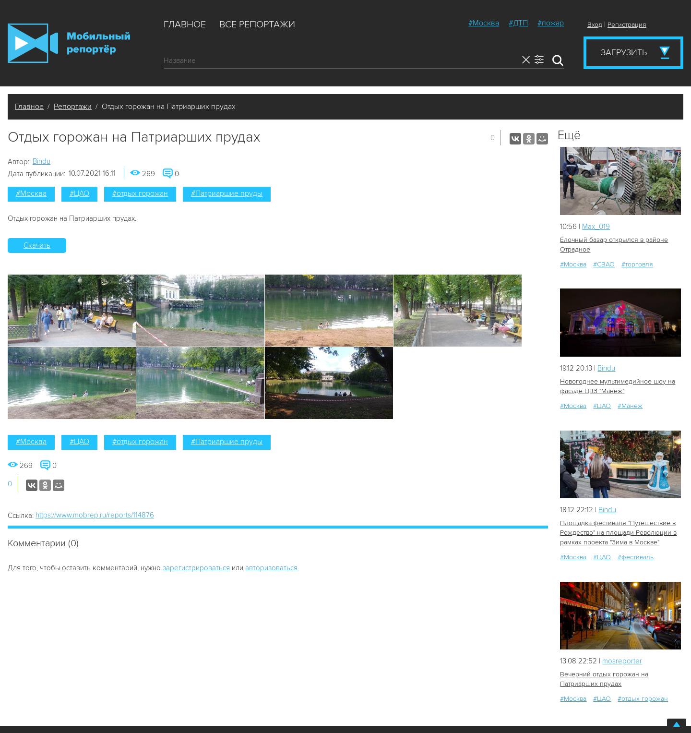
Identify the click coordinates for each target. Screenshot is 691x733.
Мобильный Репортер (69, 43)
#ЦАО (79, 193)
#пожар (550, 23)
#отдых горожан (140, 193)
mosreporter (622, 661)
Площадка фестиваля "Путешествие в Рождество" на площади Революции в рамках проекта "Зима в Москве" (618, 532)
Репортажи (73, 106)
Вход (594, 25)
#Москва (483, 23)
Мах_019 (596, 226)
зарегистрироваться (196, 568)
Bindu (41, 161)
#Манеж (630, 406)
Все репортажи (257, 24)
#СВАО (604, 264)
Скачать (37, 245)
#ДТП (518, 23)
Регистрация (627, 25)
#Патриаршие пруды (226, 193)
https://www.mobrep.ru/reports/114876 (95, 515)
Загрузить (624, 52)
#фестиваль (636, 557)
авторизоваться (271, 568)
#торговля (637, 264)
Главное (185, 24)
